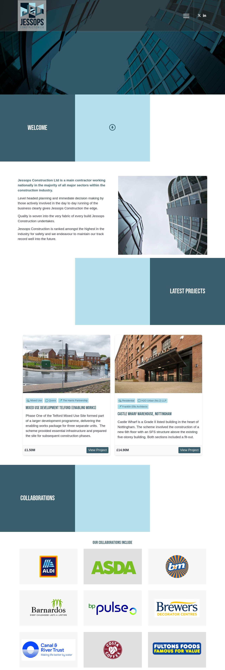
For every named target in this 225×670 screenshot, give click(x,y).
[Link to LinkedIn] (204, 15)
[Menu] (185, 15)
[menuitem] (185, 15)
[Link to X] (199, 15)
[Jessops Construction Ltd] (32, 15)
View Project (97, 450)
